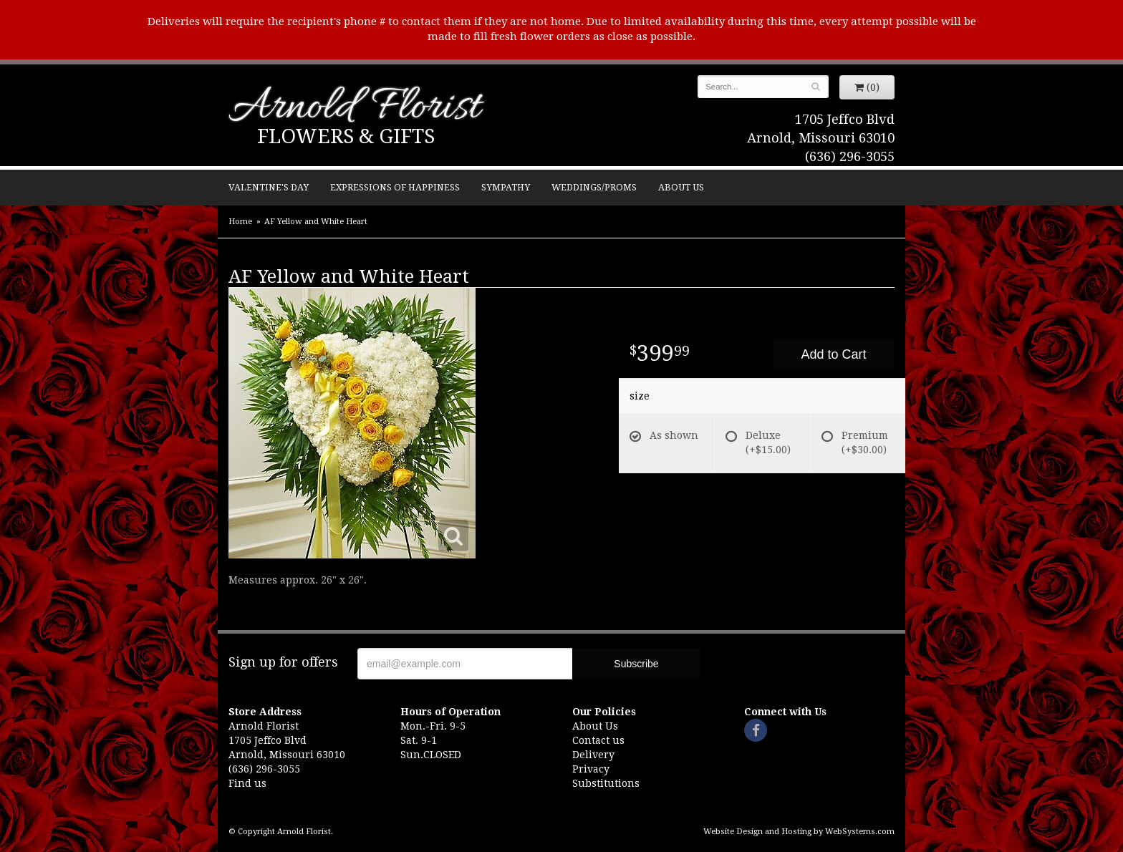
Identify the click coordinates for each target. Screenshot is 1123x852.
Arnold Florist (354, 108)
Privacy (590, 769)
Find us (247, 783)
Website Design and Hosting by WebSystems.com (799, 831)
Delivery (593, 754)
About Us (681, 187)
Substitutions (606, 783)
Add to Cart (833, 354)
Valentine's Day (268, 187)
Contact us (598, 740)
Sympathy (505, 187)
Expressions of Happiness (395, 187)
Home (240, 221)
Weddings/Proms (594, 187)
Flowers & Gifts (346, 136)
